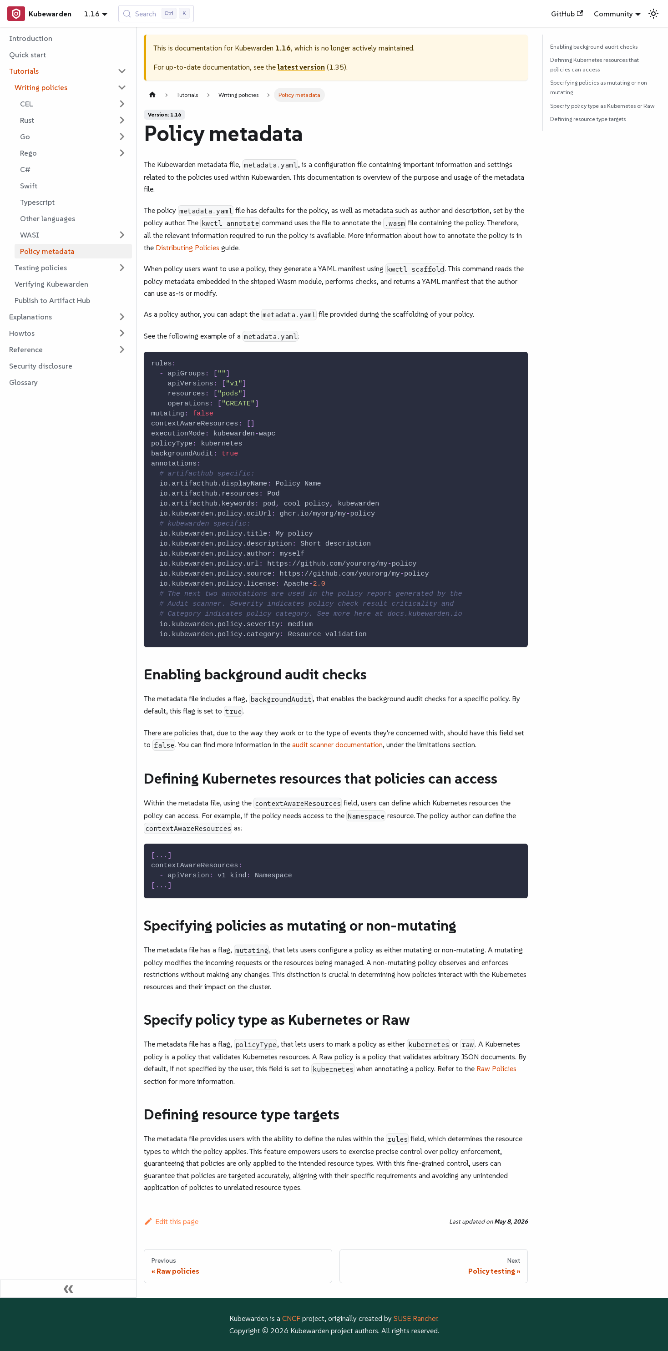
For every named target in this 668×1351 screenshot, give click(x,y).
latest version (301, 66)
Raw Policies (496, 1068)
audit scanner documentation (337, 744)
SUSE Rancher (415, 1318)
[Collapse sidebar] (68, 1289)
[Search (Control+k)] (156, 13)
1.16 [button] (92, 13)
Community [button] (613, 13)
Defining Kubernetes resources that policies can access (594, 64)
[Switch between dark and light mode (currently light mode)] (653, 13)
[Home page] (152, 95)
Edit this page (171, 1221)
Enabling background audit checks (594, 47)
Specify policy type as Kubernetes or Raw (602, 106)
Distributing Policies (187, 247)
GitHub (567, 13)
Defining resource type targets (588, 119)
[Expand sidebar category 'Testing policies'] (122, 267)
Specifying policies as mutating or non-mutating (599, 87)
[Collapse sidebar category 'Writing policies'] (122, 87)
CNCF (291, 1318)
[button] (68, 71)
